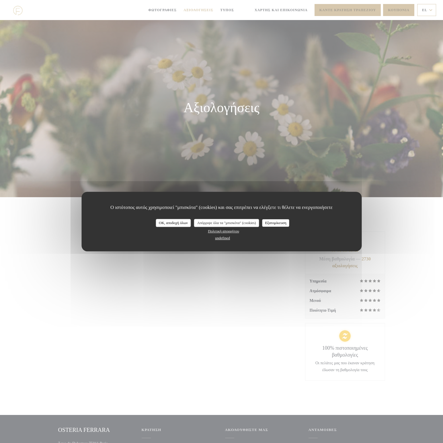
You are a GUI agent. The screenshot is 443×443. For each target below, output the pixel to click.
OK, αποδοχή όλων (173, 223)
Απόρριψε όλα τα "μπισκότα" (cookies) (226, 223)
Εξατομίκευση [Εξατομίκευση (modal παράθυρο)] (275, 223)
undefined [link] (222, 238)
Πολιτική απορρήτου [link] (223, 231)
